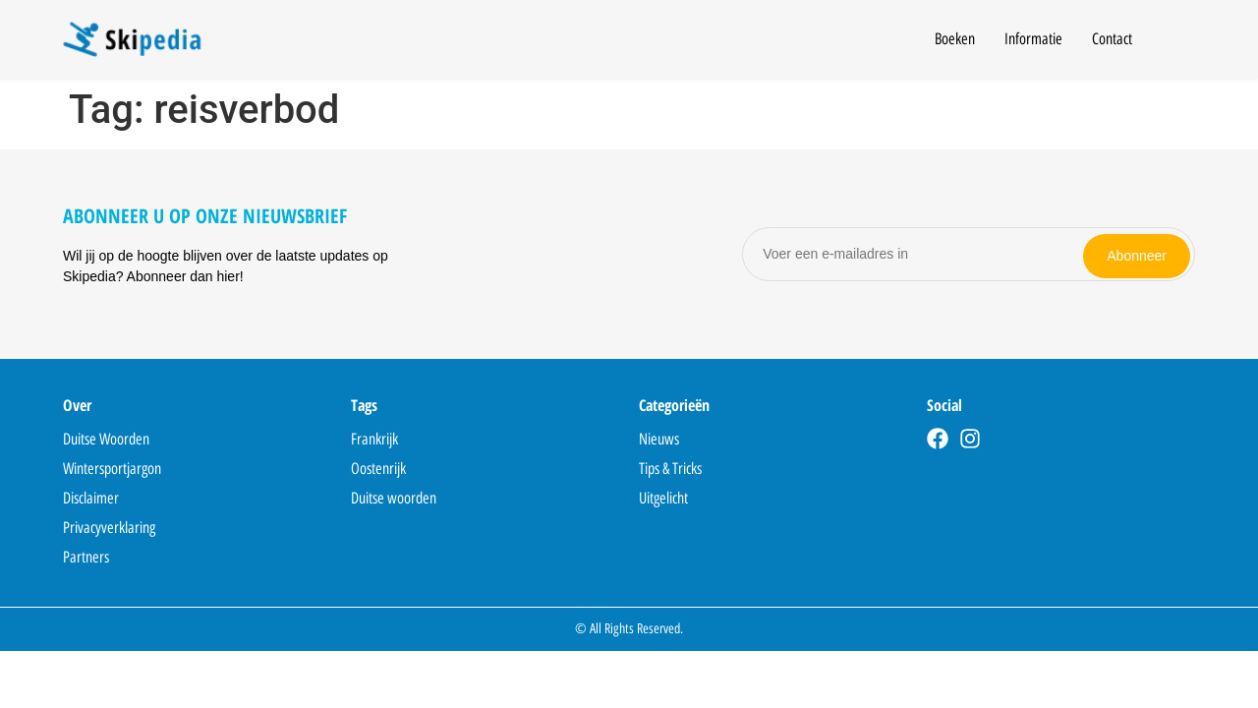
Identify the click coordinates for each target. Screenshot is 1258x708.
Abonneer (1137, 254)
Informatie (1033, 39)
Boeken (955, 39)
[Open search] (1183, 42)
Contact (1112, 39)
